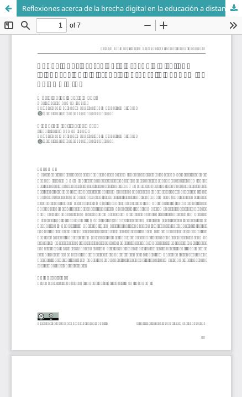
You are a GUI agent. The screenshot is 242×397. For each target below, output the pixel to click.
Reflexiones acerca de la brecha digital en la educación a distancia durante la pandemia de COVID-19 (132, 8)
